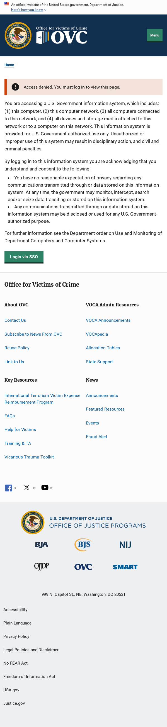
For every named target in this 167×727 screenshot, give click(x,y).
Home (9, 65)
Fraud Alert (96, 436)
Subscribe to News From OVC (33, 334)
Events (92, 422)
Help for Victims (20, 429)
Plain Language (17, 623)
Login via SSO (24, 256)
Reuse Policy (17, 347)
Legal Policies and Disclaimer (31, 649)
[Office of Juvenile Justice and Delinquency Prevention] (41, 573)
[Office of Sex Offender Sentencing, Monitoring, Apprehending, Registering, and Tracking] (125, 573)
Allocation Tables (103, 347)
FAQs (9, 415)
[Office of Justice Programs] (18, 35)
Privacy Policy (16, 636)
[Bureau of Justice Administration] (41, 551)
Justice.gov (14, 703)
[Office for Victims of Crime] (83, 573)
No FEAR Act (15, 663)
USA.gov (11, 689)
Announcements (102, 395)
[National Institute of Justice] (125, 551)
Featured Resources (105, 409)
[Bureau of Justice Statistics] (83, 552)
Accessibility (15, 609)
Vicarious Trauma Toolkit (29, 457)
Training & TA (17, 443)
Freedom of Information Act (29, 676)
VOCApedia (97, 334)
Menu (154, 35)
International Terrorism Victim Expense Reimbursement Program (42, 399)
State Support (99, 361)
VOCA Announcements (108, 320)
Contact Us (15, 320)
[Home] (64, 35)
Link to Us (14, 361)
